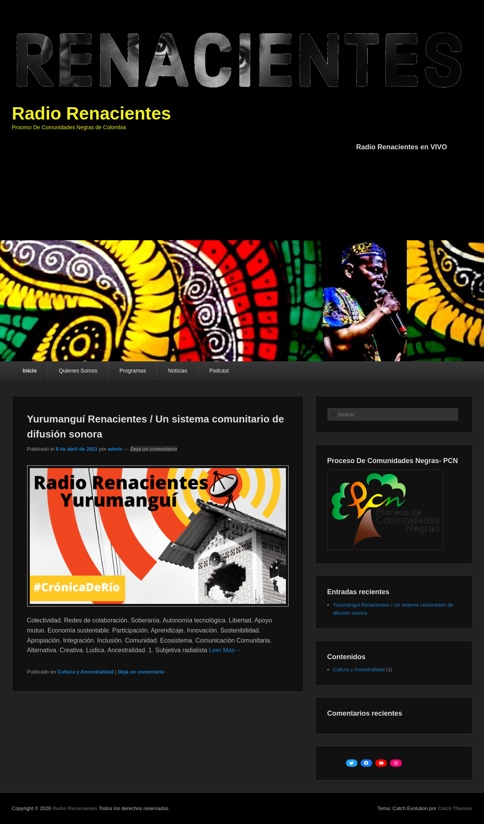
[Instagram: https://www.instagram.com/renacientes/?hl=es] (396, 763)
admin (115, 449)
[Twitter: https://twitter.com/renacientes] (351, 763)
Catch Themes (455, 808)
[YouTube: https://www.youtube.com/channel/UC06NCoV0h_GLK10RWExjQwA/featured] (381, 763)
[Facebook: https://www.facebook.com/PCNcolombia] (366, 763)
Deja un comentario (153, 449)
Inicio (30, 371)
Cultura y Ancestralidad (85, 672)
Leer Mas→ (225, 650)
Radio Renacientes (91, 113)
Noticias (177, 371)
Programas (133, 371)
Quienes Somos (78, 371)
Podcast (219, 371)
